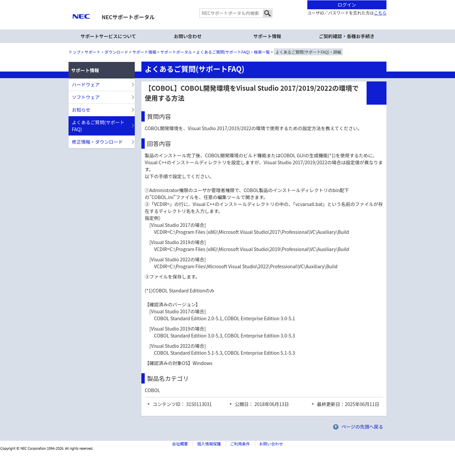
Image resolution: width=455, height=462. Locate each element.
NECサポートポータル (128, 17)
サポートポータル (176, 52)
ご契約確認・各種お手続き (347, 36)
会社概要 (180, 443)
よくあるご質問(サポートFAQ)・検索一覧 (233, 52)
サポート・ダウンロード (106, 52)
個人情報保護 (209, 443)
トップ (74, 52)
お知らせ (81, 109)
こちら (380, 13)
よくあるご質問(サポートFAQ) (98, 125)
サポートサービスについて (108, 36)
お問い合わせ (188, 36)
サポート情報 (144, 52)
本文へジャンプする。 (227, 0)
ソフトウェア (86, 97)
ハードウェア (86, 84)
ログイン (347, 4)
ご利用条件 (240, 443)
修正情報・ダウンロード (97, 141)
